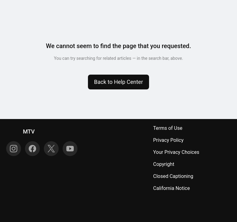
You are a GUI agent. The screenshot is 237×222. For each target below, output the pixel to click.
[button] (118, 82)
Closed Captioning (173, 176)
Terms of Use (167, 128)
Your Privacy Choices (176, 152)
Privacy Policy (168, 140)
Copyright (163, 164)
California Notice (171, 188)
